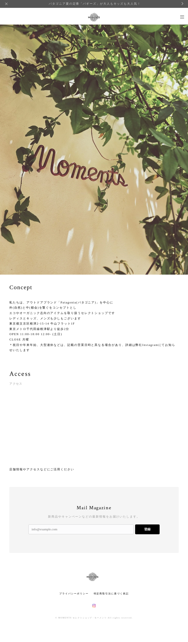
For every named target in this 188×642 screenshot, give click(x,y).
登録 (147, 529)
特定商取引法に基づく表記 (111, 593)
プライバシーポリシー (73, 593)
